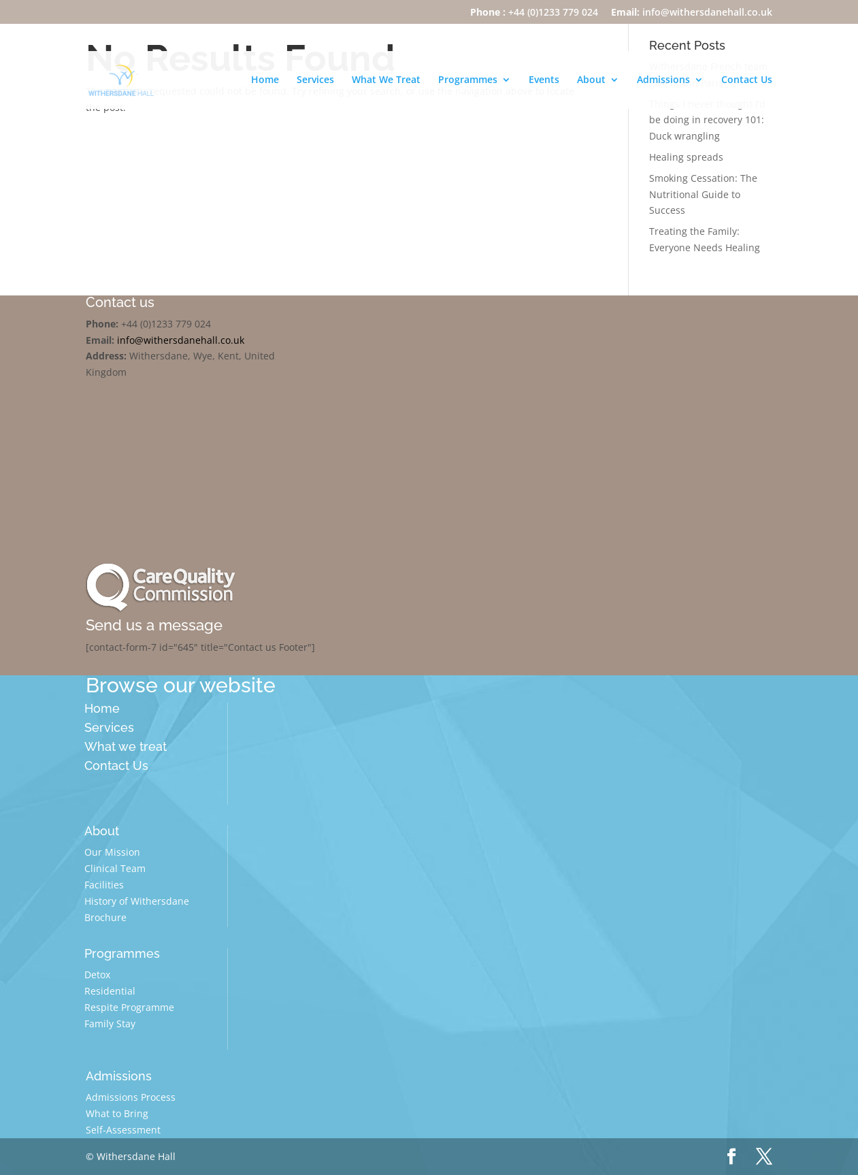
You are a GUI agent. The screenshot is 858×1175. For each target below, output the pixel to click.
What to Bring (117, 1113)
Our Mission (112, 852)
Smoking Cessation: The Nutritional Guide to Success (703, 194)
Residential (109, 990)
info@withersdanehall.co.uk (691, 12)
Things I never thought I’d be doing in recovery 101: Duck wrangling (707, 120)
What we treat (125, 746)
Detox (97, 974)
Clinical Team (115, 868)
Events (544, 81)
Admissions (663, 81)
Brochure (105, 917)
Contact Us (746, 81)
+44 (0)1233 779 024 (534, 12)
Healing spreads (686, 156)
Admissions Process (131, 1097)
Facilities (104, 884)
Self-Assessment (123, 1129)
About (591, 81)
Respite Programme (129, 1007)
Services (315, 81)
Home (265, 81)
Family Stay (109, 1023)
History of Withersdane (136, 901)
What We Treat (386, 81)
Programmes (467, 81)
